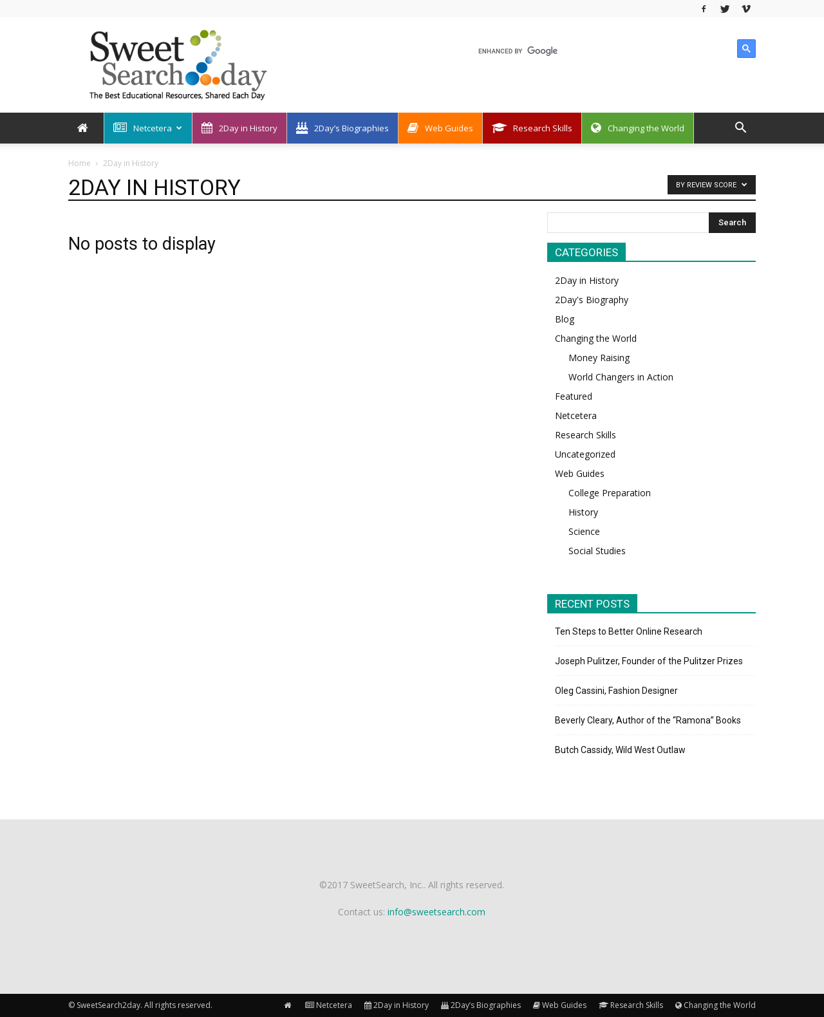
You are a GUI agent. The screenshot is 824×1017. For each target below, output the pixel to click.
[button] (740, 129)
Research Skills (532, 128)
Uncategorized (585, 454)
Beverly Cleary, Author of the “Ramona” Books (648, 720)
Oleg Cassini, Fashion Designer (616, 691)
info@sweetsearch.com (436, 912)
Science (584, 531)
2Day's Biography (591, 300)
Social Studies (597, 551)
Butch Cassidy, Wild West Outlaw (620, 750)
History (583, 512)
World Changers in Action (620, 377)
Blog (564, 319)
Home (79, 163)
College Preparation (609, 493)
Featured (573, 396)
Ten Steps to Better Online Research (628, 631)
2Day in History (239, 128)
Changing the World (637, 128)
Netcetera (147, 128)
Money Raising (599, 357)
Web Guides (440, 128)
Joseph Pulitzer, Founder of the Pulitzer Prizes (649, 661)
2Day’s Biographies (342, 128)
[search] (603, 51)
